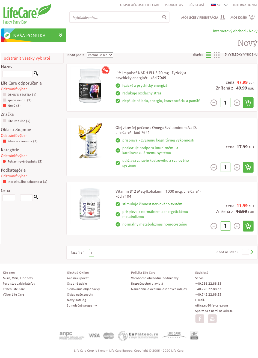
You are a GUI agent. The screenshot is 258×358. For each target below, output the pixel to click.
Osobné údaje (77, 283)
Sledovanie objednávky (83, 289)
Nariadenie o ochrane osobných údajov (159, 289)
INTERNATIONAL (245, 5)
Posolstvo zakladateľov (19, 283)
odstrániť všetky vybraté (27, 58)
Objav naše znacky (80, 294)
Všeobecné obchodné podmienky (155, 278)
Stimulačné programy (82, 305)
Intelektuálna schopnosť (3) (25, 182)
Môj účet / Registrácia (199, 17)
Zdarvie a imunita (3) (20, 141)
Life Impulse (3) (16, 121)
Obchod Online (78, 272)
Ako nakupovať (77, 278)
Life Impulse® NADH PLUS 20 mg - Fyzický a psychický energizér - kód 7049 (150, 75)
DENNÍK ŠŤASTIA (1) (19, 95)
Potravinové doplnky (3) (22, 161)
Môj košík (242, 17)
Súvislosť (196, 5)
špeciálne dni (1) (17, 100)
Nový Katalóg (76, 300)
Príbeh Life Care (14, 289)
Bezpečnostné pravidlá (147, 283)
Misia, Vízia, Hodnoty (18, 278)
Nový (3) (11, 105)
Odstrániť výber (14, 88)
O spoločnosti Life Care (139, 5)
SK (216, 5)
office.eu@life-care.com (211, 305)
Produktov (174, 5)
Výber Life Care (13, 294)
